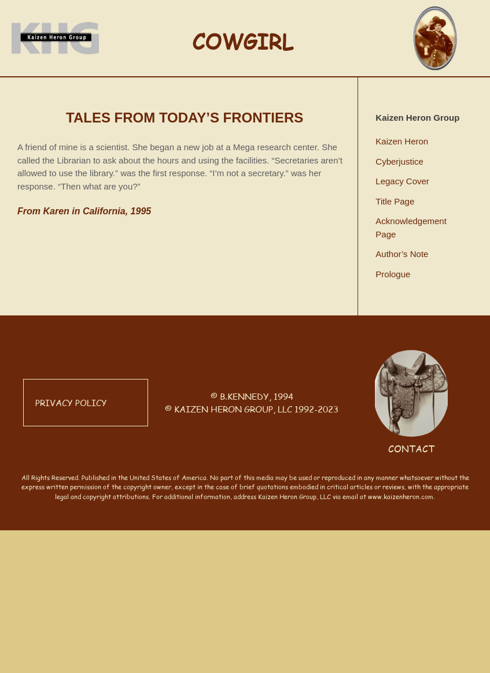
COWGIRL (242, 41)
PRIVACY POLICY (71, 402)
